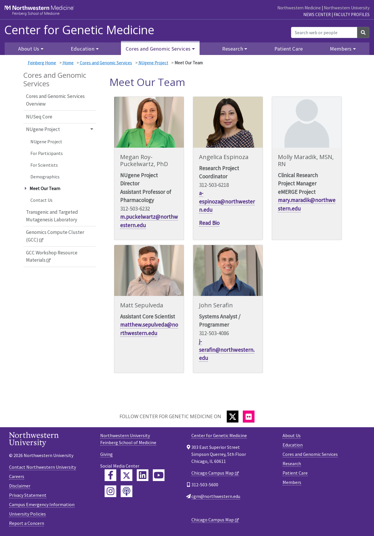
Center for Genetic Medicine (79, 29)
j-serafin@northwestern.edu (226, 349)
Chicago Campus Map (212, 473)
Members (292, 482)
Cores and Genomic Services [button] (158, 48)
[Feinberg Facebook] (110, 475)
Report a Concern (26, 523)
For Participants (46, 153)
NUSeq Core (39, 116)
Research (292, 463)
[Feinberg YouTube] (159, 475)
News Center (317, 14)
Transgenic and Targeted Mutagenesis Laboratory (52, 216)
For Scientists (44, 165)
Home (68, 63)
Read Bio (209, 222)
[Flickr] (248, 417)
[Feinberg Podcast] (126, 491)
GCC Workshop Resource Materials (51, 256)
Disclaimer (19, 486)
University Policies (27, 514)
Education (293, 445)
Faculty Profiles (352, 14)
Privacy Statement (27, 495)
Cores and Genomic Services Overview (55, 100)
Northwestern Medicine (299, 8)
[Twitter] (232, 417)
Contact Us (41, 200)
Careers (16, 476)
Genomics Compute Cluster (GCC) (55, 236)
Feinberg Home (42, 63)
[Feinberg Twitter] (126, 475)
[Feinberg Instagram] (110, 491)
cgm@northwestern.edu (215, 496)
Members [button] (341, 48)
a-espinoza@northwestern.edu (227, 201)
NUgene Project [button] (43, 129)
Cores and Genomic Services (106, 63)
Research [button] (232, 48)
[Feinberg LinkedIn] (142, 475)
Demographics (45, 177)
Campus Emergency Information (42, 504)
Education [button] (82, 48)
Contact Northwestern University (42, 467)
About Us (292, 435)
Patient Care (288, 48)
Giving (106, 454)
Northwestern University (347, 8)
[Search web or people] (324, 32)
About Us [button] (28, 48)
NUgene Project (153, 63)
